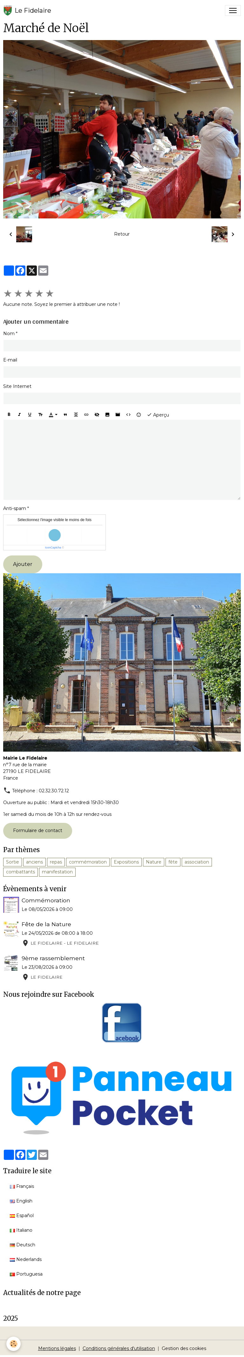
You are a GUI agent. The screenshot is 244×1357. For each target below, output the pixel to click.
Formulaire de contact (37, 830)
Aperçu (158, 414)
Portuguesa (26, 1274)
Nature (153, 862)
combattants (20, 872)
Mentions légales (57, 1348)
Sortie (12, 862)
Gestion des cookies (184, 1348)
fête (173, 862)
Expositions (126, 862)
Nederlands (26, 1259)
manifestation (57, 872)
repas (56, 862)
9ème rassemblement (53, 958)
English (21, 1201)
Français (22, 1186)
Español (22, 1215)
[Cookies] (13, 1344)
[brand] (27, 10)
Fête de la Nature (46, 924)
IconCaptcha (53, 547)
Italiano (21, 1230)
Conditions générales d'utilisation (119, 1348)
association (197, 862)
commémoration (88, 862)
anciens (34, 862)
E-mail (10, 360)
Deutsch (22, 1245)
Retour (122, 234)
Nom (9, 333)
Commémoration (46, 900)
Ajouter (22, 564)
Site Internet (17, 386)
